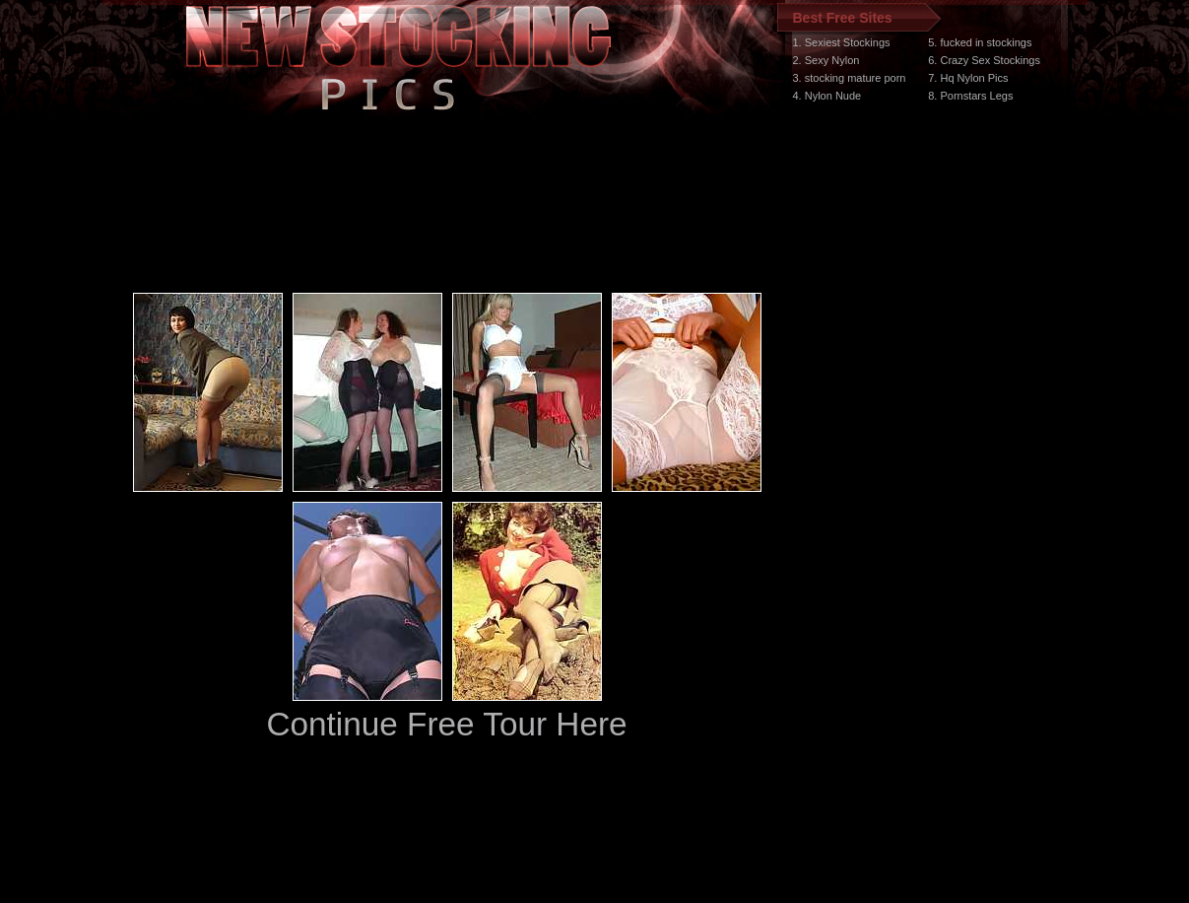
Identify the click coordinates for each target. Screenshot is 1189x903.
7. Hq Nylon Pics (968, 78)
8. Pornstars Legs (970, 96)
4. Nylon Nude (827, 96)
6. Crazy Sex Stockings (984, 60)
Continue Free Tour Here (446, 724)
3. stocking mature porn (849, 78)
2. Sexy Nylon (826, 60)
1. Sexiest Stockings (842, 42)
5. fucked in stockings (979, 42)
